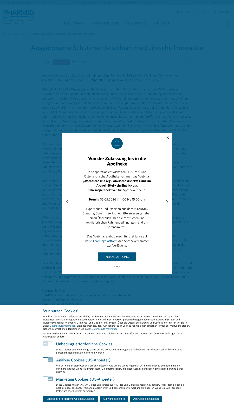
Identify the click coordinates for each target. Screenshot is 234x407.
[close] (168, 138)
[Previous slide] (67, 202)
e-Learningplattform (103, 240)
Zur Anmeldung (117, 256)
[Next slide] (167, 202)
